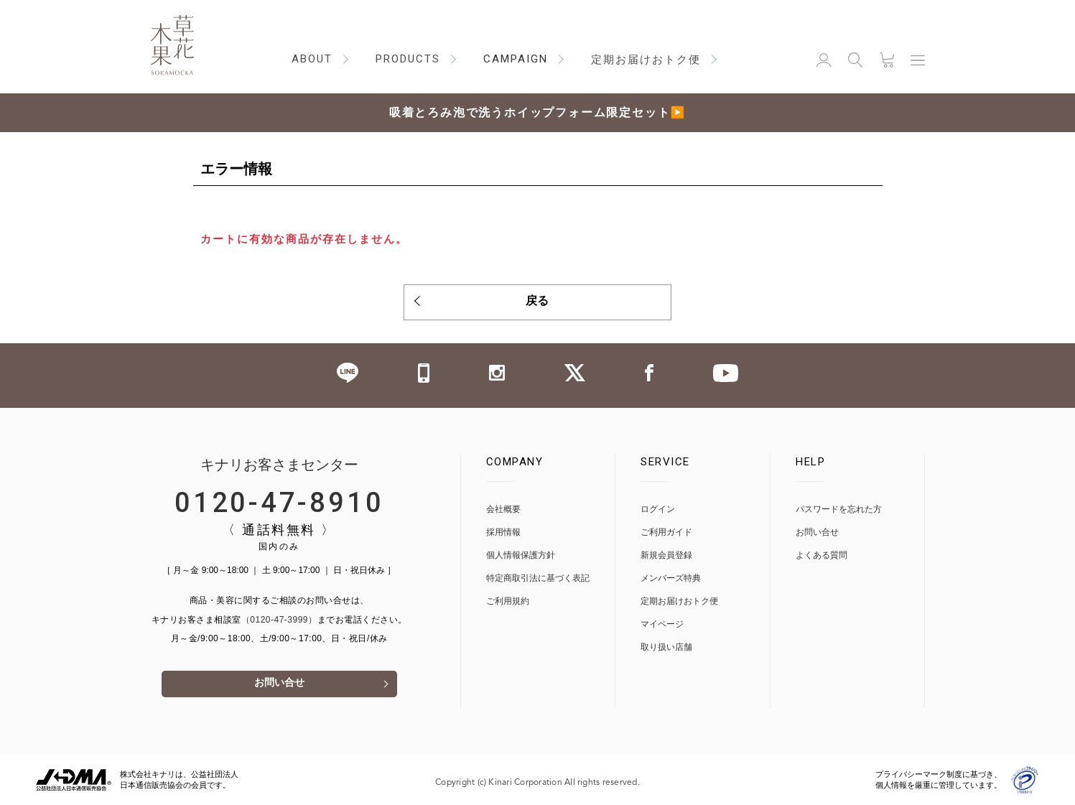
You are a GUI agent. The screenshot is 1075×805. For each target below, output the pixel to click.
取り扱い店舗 (666, 646)
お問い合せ (279, 684)
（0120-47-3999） (279, 619)
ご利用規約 (507, 600)
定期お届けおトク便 (679, 600)
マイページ (662, 623)
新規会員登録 (666, 554)
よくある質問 (821, 554)
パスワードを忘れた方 (839, 508)
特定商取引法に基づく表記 (538, 577)
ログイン (658, 508)
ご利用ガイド (666, 531)
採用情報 (503, 531)
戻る (537, 302)
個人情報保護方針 (520, 554)
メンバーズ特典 (671, 577)
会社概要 (503, 508)
